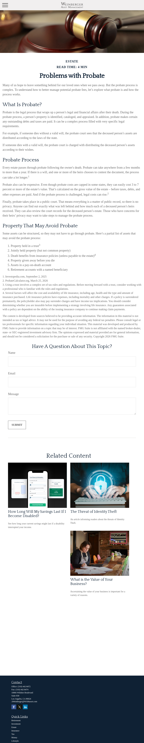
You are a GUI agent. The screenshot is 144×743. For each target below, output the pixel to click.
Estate (13, 727)
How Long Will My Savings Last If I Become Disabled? (37, 514)
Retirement (15, 720)
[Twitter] (19, 707)
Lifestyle (15, 741)
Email (11, 373)
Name (11, 352)
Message (13, 394)
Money (14, 737)
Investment (15, 724)
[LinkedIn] (25, 707)
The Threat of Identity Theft (93, 512)
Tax (13, 734)
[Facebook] (13, 707)
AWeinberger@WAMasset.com (24, 701)
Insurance (15, 731)
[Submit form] (17, 425)
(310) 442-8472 (24, 686)
